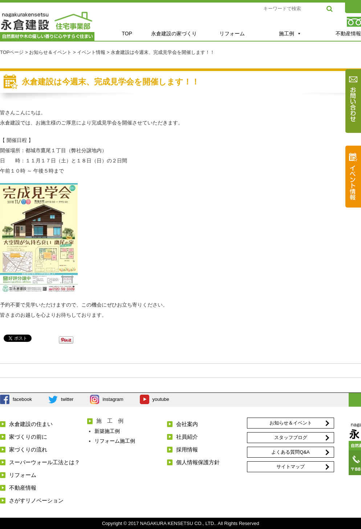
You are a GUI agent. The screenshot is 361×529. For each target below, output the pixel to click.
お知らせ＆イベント (290, 423)
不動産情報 (22, 488)
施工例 (290, 33)
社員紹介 (187, 437)
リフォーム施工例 (114, 441)
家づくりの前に (28, 437)
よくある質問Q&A (290, 452)
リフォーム (232, 33)
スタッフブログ (290, 437)
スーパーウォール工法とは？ (44, 462)
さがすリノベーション (36, 500)
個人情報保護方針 (198, 462)
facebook (22, 399)
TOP (127, 33)
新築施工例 (107, 431)
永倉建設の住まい (31, 424)
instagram (112, 399)
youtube (161, 399)
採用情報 (187, 449)
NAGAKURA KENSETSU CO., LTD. (177, 523)
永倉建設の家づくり (174, 33)
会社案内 (187, 424)
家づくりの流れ (28, 449)
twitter (67, 399)
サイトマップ (290, 466)
